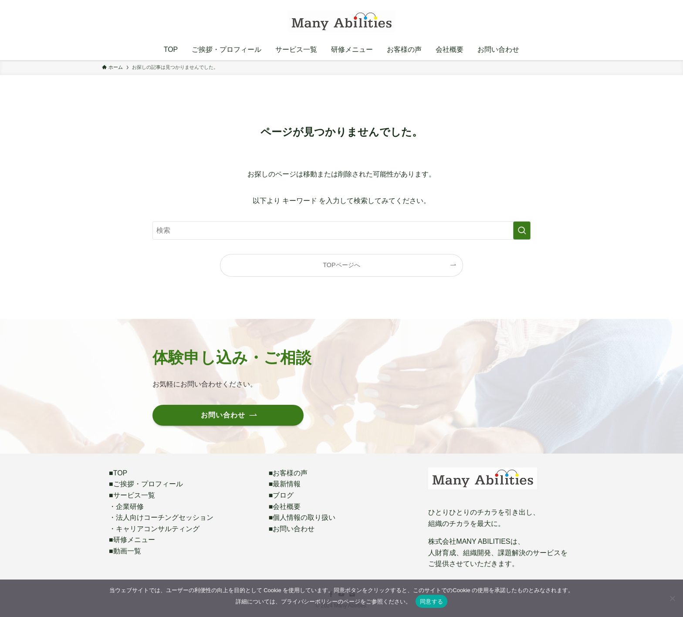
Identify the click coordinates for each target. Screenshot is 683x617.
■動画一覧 (125, 551)
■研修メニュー (132, 539)
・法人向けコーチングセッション (161, 517)
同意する (431, 601)
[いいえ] (672, 598)
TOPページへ (341, 264)
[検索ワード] (341, 230)
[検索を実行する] (522, 230)
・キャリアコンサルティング (154, 528)
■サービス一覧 (132, 495)
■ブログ (281, 495)
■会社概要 (285, 506)
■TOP (118, 473)
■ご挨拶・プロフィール (146, 484)
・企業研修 (126, 506)
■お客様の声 (288, 473)
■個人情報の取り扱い (302, 517)
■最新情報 (285, 484)
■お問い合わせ (292, 528)
